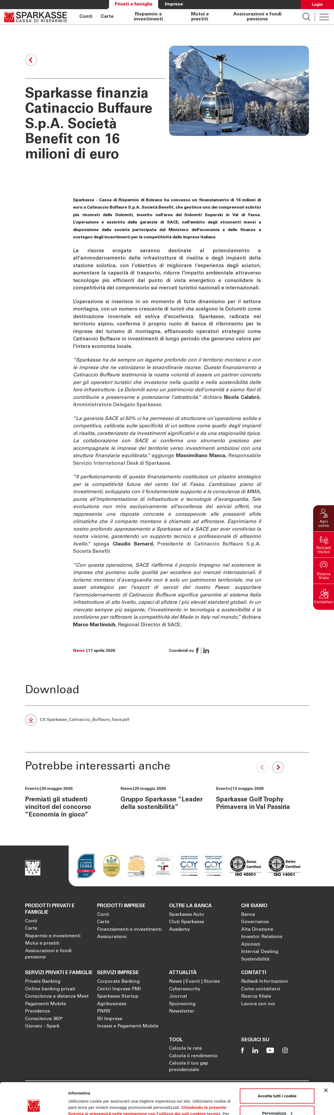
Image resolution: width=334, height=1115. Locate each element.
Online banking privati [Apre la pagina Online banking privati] (50, 989)
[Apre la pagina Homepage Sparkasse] (35, 17)
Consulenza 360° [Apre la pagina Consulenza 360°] (44, 1019)
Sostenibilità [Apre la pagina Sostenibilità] (255, 959)
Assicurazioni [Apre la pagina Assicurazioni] (112, 937)
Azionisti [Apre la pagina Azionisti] (250, 944)
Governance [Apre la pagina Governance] (255, 922)
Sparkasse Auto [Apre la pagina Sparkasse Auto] (186, 914)
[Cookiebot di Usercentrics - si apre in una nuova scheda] (34, 1105)
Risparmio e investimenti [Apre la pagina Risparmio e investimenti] (148, 16)
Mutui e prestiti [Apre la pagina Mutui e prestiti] (200, 16)
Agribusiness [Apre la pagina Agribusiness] (111, 1004)
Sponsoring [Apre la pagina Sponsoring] (182, 1004)
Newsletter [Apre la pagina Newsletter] (181, 1011)
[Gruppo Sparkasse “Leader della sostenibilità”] (163, 798)
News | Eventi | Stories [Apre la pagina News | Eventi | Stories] (194, 981)
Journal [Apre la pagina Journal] (178, 996)
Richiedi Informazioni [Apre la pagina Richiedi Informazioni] (264, 981)
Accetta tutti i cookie (277, 1066)
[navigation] (184, 17)
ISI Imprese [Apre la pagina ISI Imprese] (109, 1019)
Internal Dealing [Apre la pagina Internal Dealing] (259, 952)
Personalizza (277, 1083)
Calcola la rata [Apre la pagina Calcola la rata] (185, 1048)
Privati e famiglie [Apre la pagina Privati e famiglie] (133, 4)
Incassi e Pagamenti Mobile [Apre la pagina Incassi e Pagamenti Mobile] (127, 1026)
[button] (323, 518)
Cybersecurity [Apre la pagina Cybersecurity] (184, 989)
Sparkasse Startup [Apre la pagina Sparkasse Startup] (118, 996)
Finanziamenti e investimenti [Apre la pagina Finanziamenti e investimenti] (129, 929)
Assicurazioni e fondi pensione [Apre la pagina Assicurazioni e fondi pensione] (257, 16)
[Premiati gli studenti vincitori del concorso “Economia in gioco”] (67, 802)
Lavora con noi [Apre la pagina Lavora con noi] (258, 1004)
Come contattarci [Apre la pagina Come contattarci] (260, 989)
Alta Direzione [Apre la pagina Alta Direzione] (257, 929)
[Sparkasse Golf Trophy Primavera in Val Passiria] (258, 798)
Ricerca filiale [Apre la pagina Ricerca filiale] (256, 996)
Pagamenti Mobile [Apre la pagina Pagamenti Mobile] (45, 1004)
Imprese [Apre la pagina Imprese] (174, 4)
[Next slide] (277, 767)
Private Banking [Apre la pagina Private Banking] (42, 981)
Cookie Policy (214, 1090)
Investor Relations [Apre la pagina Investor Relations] (261, 937)
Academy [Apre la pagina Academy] (179, 929)
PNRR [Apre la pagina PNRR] (103, 1011)
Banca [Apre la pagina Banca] (248, 914)
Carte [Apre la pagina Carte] (107, 16)
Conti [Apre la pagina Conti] (85, 16)
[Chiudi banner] (326, 1060)
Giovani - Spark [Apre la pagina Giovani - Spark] (42, 1026)
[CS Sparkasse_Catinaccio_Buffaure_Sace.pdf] (77, 722)
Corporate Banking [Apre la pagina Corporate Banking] (118, 981)
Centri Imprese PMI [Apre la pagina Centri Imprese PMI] (119, 989)
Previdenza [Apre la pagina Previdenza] (37, 1011)
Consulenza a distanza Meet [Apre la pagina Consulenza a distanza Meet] (57, 996)
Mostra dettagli (82, 1104)
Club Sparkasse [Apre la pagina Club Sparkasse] (186, 922)
